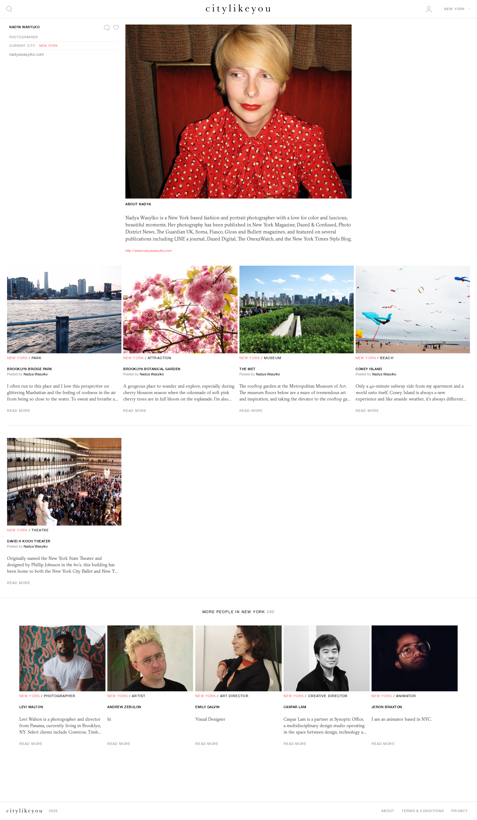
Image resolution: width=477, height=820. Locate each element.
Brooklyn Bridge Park (29, 369)
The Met (247, 369)
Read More (18, 410)
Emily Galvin (207, 707)
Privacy (459, 811)
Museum (272, 358)
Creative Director (328, 696)
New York (48, 45)
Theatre (40, 530)
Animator (406, 696)
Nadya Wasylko (24, 27)
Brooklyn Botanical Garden (152, 369)
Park (36, 358)
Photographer (23, 37)
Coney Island (369, 369)
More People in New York (238, 612)
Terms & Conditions (423, 811)
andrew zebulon (124, 707)
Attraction (159, 358)
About (388, 811)
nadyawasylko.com (26, 54)
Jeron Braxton (387, 707)
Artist (138, 696)
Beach (387, 358)
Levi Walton (31, 707)
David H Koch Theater (29, 541)
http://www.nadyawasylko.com (148, 250)
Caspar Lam (295, 707)
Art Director (234, 696)
